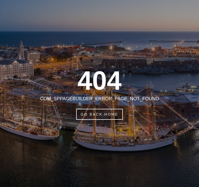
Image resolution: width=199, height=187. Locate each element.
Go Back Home (99, 114)
